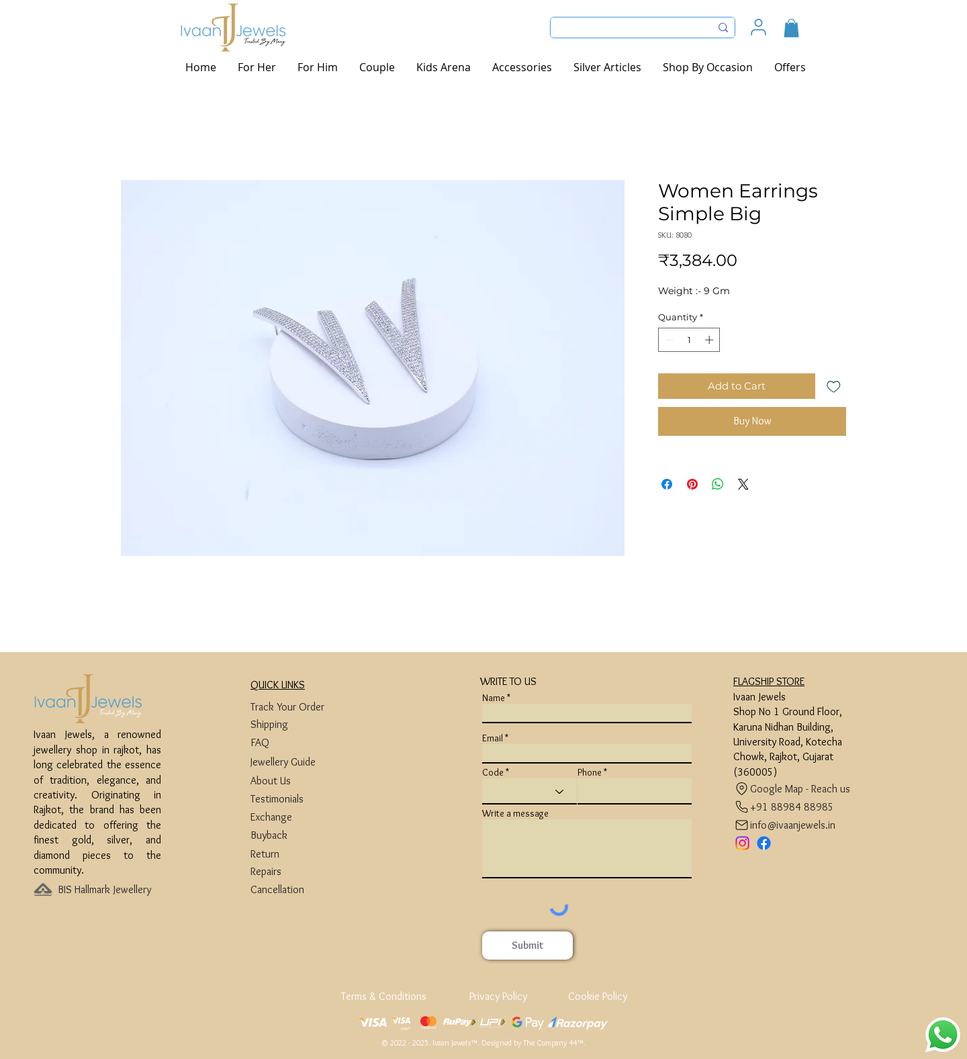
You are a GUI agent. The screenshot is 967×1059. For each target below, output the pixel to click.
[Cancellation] (301, 889)
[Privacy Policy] (497, 996)
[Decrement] (668, 339)
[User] (758, 27)
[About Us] (301, 781)
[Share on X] (743, 484)
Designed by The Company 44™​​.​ (533, 1043)
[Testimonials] (301, 799)
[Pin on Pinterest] (692, 484)
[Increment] (710, 339)
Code (493, 772)
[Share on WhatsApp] (718, 484)
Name (493, 697)
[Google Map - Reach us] (795, 789)
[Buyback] (301, 835)
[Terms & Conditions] (384, 996)
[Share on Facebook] (667, 484)
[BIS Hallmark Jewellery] (108, 889)
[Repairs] (301, 871)
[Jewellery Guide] (301, 762)
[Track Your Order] (301, 707)
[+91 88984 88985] (784, 807)
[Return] (301, 854)
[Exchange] (301, 817)
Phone (590, 772)
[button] (791, 28)
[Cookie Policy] (597, 996)
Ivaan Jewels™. (455, 1043)
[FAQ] (301, 742)
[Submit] (527, 945)
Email (492, 738)
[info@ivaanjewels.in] (787, 825)
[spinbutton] (689, 339)
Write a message (515, 813)
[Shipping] (301, 724)
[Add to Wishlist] (834, 386)
